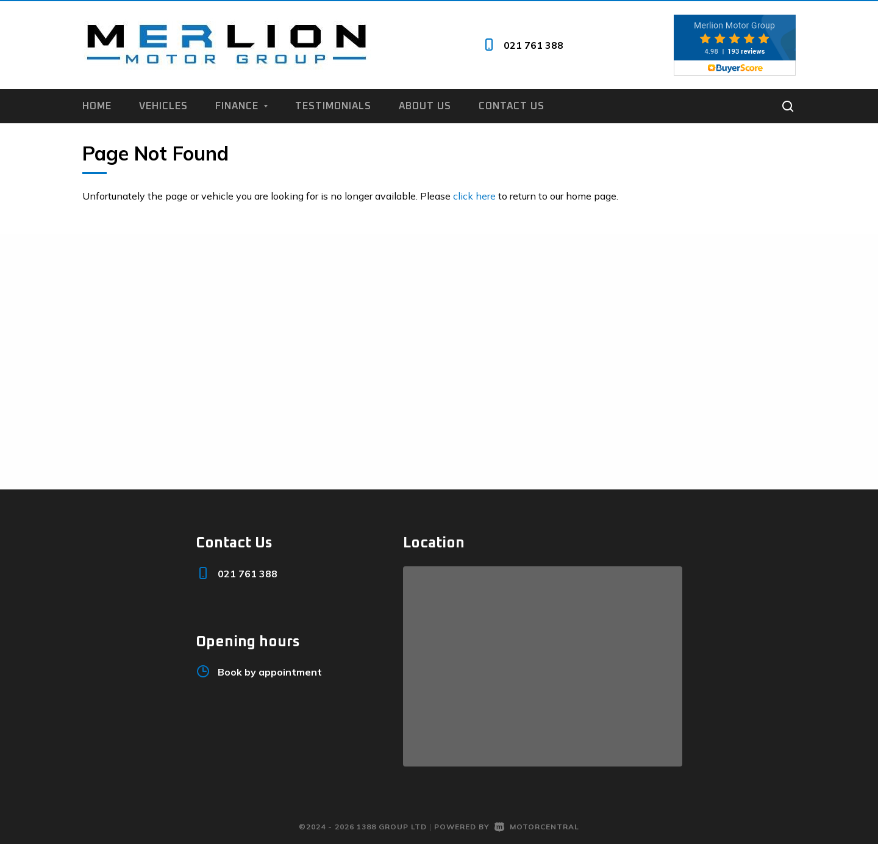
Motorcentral (536, 826)
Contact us (511, 106)
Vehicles (163, 106)
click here (474, 196)
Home (97, 106)
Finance (241, 106)
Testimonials (333, 106)
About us (425, 106)
